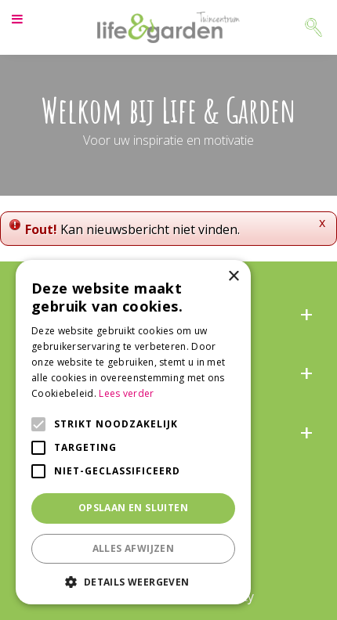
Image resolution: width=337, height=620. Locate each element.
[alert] (133, 432)
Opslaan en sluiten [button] (133, 507)
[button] (133, 581)
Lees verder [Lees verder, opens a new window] (126, 393)
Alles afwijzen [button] (133, 548)
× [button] (233, 277)
